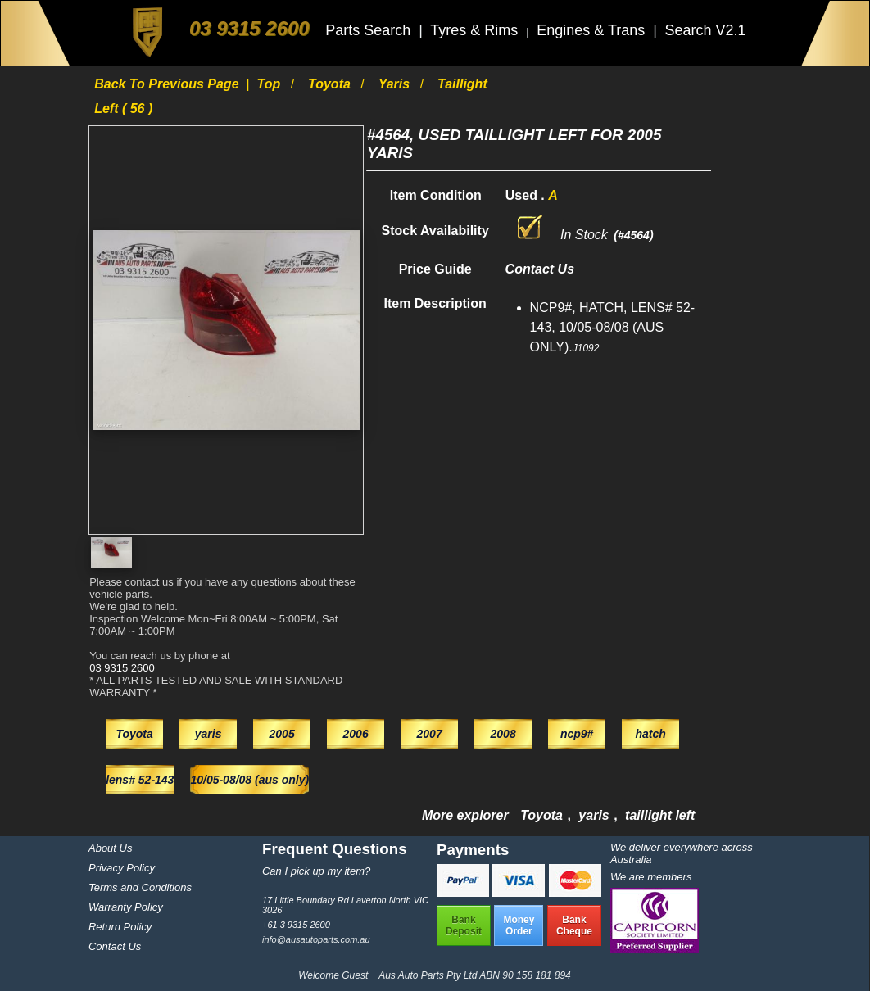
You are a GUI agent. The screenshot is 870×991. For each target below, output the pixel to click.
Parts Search (370, 30)
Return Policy (120, 927)
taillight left (660, 815)
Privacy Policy (121, 868)
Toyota (331, 84)
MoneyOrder (518, 925)
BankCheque (574, 925)
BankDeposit (464, 925)
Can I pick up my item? (316, 871)
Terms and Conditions (140, 887)
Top (269, 84)
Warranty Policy (125, 907)
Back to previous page (168, 84)
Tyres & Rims (476, 30)
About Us (110, 848)
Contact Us (114, 946)
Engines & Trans (593, 30)
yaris (396, 84)
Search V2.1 (704, 30)
